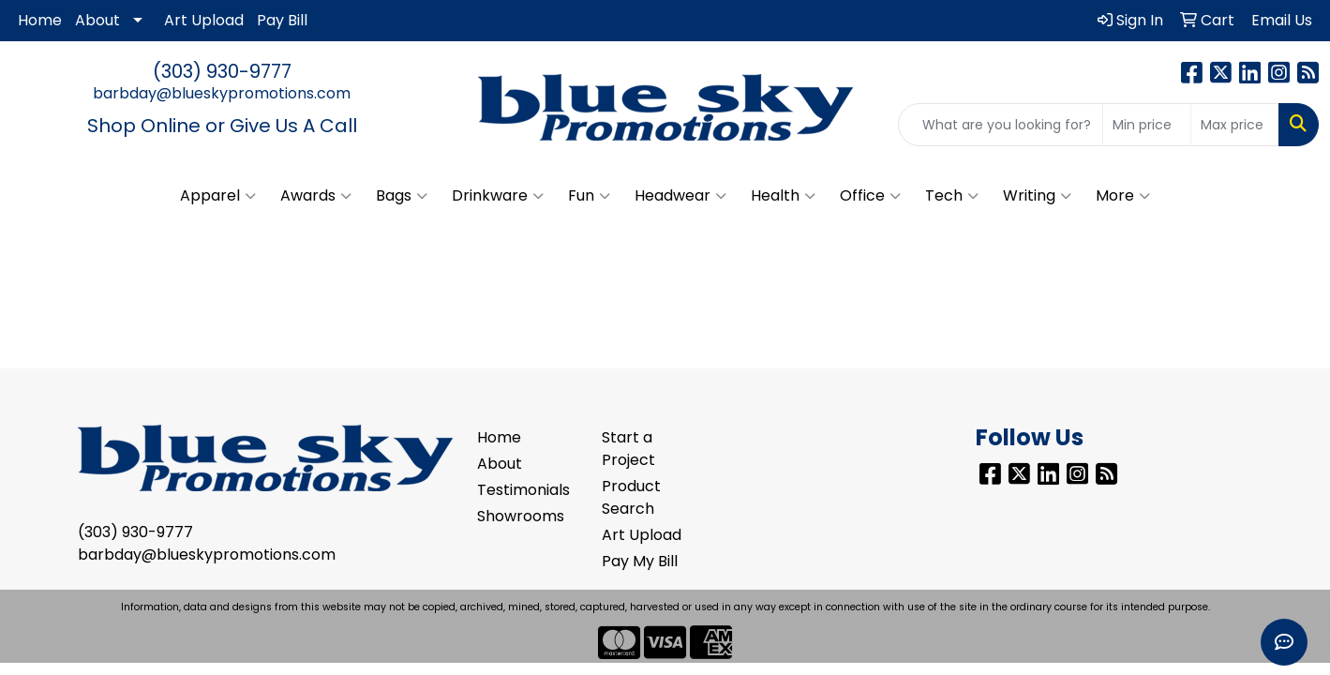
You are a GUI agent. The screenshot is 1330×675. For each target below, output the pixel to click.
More (1123, 196)
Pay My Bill (640, 561)
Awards (315, 196)
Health (783, 196)
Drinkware (498, 196)
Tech (952, 196)
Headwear (680, 196)
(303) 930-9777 (222, 71)
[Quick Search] (1000, 124)
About (97, 20)
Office (870, 196)
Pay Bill (282, 20)
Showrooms (520, 516)
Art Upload (204, 20)
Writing (1037, 196)
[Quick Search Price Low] (1146, 124)
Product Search (631, 497)
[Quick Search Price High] (1234, 124)
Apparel (218, 196)
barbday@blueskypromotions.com (222, 93)
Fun (589, 196)
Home (40, 20)
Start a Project (628, 449)
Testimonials (523, 490)
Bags (401, 196)
